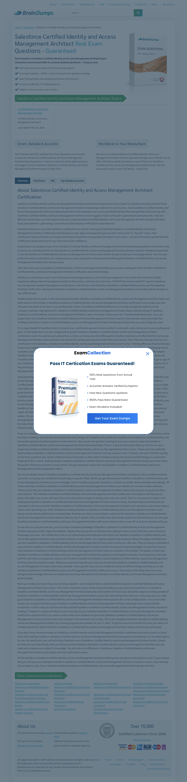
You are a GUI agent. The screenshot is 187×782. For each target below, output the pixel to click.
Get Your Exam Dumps (112, 418)
